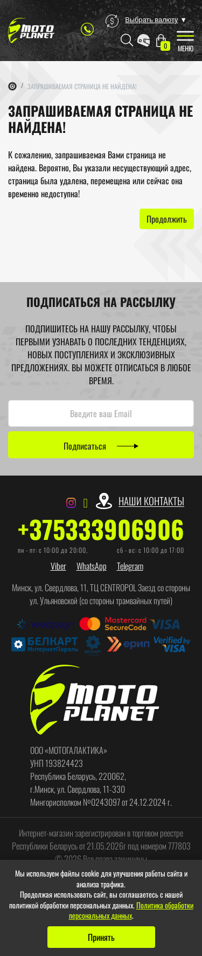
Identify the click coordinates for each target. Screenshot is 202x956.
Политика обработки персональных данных (131, 910)
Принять (101, 937)
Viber (58, 565)
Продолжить (167, 218)
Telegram (130, 565)
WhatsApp (91, 565)
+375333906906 (101, 529)
